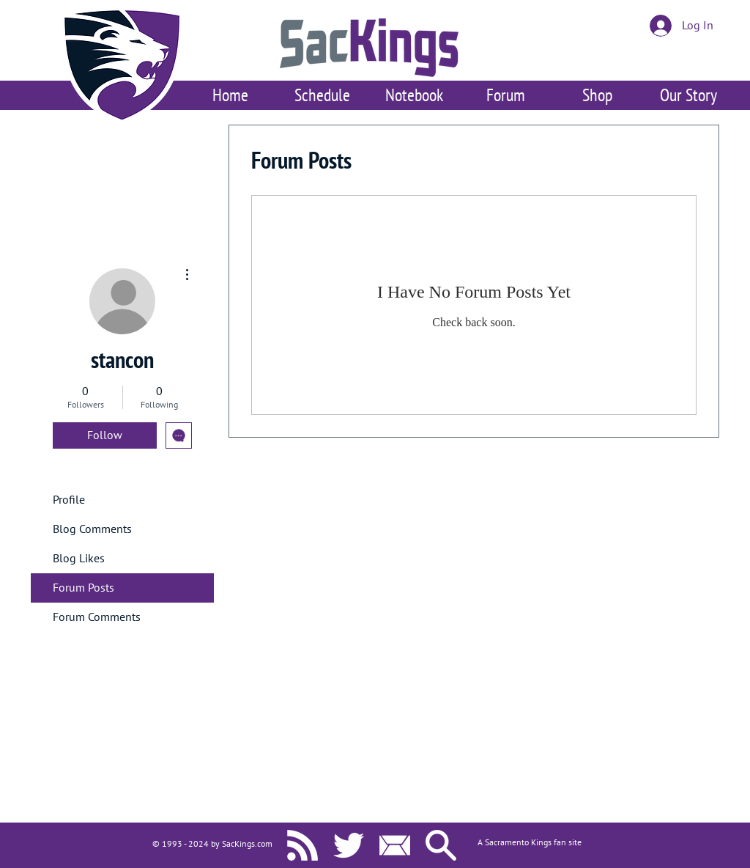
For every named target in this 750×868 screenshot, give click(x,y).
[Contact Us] (394, 845)
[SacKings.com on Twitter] (348, 845)
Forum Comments (97, 617)
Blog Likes (79, 558)
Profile (69, 500)
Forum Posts (83, 588)
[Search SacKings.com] (441, 845)
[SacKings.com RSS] (302, 845)
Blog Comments (92, 529)
